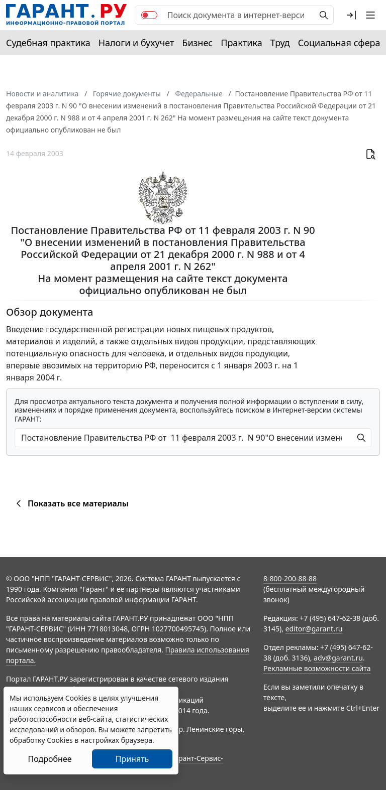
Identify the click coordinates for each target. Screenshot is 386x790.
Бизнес (197, 43)
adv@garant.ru (338, 658)
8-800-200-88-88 (290, 578)
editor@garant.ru (314, 628)
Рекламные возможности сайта (317, 668)
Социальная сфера (339, 43)
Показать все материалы (71, 503)
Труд (280, 43)
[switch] (149, 15)
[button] (351, 15)
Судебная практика (48, 43)
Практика (241, 43)
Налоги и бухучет (136, 43)
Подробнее (49, 758)
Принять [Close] (132, 758)
